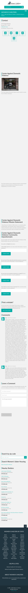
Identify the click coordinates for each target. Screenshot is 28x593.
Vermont (14, 556)
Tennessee (5, 555)
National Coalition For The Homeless (14, 566)
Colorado (22, 536)
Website (5, 33)
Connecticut (5, 537)
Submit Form (6, 253)
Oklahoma (5, 552)
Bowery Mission (4, 517)
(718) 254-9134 (4, 26)
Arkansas (22, 534)
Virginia (5, 556)
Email (11, 33)
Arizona (5, 536)
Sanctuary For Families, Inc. (6, 502)
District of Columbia (14, 537)
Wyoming (22, 558)
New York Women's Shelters (10, 14)
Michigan (14, 545)
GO (25, 457)
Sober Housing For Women (6, 464)
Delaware (22, 537)
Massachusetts (14, 543)
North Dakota (14, 548)
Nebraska (22, 548)
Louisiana (5, 543)
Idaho (14, 540)
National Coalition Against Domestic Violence (14, 569)
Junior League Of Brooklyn (6, 471)
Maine (5, 545)
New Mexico (22, 549)
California (14, 536)
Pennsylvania (22, 552)
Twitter (22, 33)
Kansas (13, 542)
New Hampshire (5, 549)
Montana (22, 546)
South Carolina (14, 553)
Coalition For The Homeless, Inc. (7, 491)
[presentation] (11, 410)
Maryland (22, 543)
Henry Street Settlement (5, 481)
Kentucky (22, 542)
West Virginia (14, 558)
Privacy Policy (14, 590)
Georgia (13, 539)
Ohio (22, 551)
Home (2, 14)
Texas (14, 555)
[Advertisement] (14, 56)
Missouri (5, 546)
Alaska (5, 534)
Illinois (22, 540)
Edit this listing (7, 310)
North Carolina (5, 548)
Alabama (14, 534)
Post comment (6, 414)
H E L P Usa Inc (4, 486)
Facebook (16, 33)
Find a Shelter (26, 11)
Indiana (5, 542)
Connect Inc (3, 497)
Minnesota (22, 545)
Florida (5, 539)
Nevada (5, 551)
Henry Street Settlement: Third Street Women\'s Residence (12, 512)
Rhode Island (5, 553)
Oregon (13, 552)
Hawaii (22, 539)
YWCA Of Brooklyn (5, 476)
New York (14, 551)
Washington (22, 556)
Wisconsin (5, 558)
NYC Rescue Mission (5, 507)
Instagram (13, 39)
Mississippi (14, 546)
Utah (22, 555)
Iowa (5, 540)
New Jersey (14, 549)
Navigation (8, 7)
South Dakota (22, 553)
